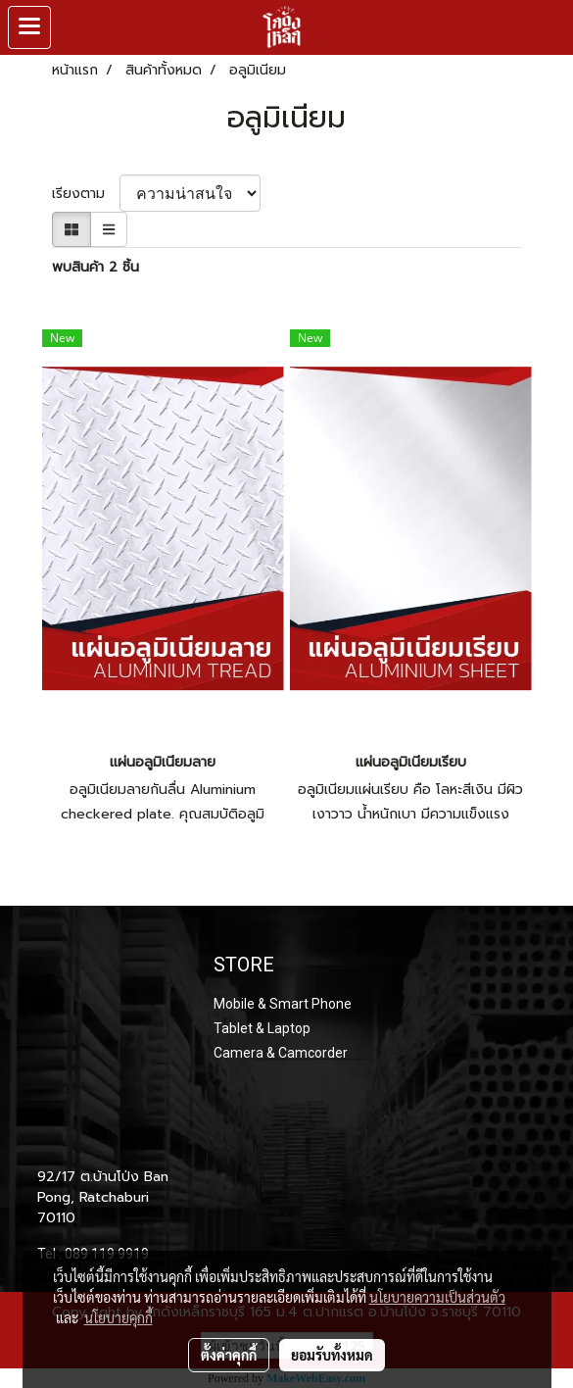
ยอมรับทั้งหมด (332, 1354)
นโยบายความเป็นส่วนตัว (437, 1297)
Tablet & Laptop (262, 1028)
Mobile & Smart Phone (283, 1004)
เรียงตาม (85, 193)
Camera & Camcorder (281, 1053)
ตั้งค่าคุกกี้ (229, 1354)
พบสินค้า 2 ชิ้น (95, 267)
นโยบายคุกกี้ (118, 1317)
